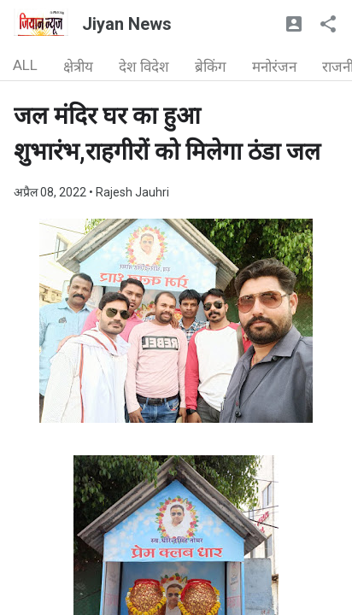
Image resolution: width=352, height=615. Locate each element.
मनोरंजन (274, 66)
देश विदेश (144, 66)
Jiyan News (127, 24)
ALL (25, 64)
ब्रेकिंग (210, 66)
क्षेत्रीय (78, 66)
